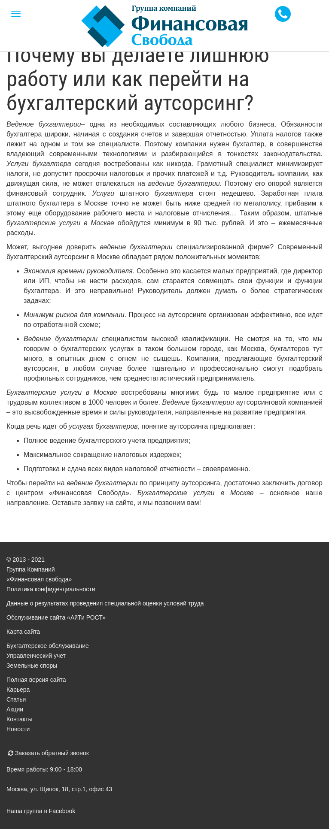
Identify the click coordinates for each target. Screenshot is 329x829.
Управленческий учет (36, 655)
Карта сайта (23, 631)
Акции (14, 709)
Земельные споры (31, 665)
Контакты (19, 719)
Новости (18, 729)
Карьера (18, 689)
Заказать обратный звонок (48, 753)
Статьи (16, 699)
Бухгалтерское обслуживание (47, 645)
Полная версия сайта (36, 679)
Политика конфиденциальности (50, 589)
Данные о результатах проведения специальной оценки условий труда (105, 603)
